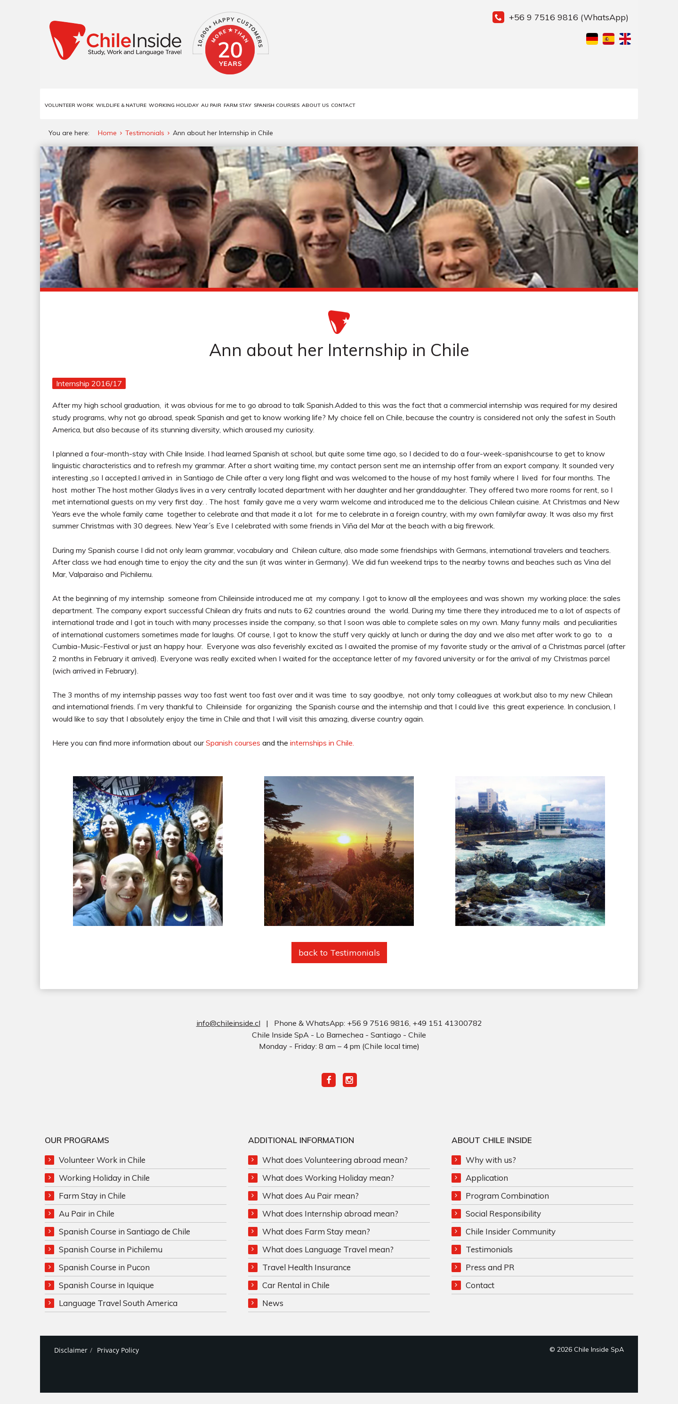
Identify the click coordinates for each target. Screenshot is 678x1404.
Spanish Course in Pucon (104, 1276)
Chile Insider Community (511, 1240)
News (272, 1312)
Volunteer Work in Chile (102, 1169)
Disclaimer (71, 1359)
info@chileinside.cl (228, 1032)
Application (487, 1187)
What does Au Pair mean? (310, 1204)
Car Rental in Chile (296, 1294)
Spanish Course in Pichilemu (110, 1258)
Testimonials (489, 1258)
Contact (343, 105)
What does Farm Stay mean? (316, 1240)
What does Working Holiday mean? (328, 1187)
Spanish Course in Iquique (106, 1294)
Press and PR (490, 1276)
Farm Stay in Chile (92, 1204)
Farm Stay (237, 105)
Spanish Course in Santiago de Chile (124, 1240)
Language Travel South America (118, 1312)
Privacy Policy (118, 1359)
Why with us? (491, 1169)
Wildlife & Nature (121, 105)
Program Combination (507, 1204)
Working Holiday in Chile (104, 1187)
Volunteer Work (69, 105)
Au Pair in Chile (86, 1222)
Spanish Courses (276, 105)
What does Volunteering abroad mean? (335, 1169)
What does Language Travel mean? (328, 1258)
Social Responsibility (503, 1222)
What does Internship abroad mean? (330, 1222)
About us (315, 105)
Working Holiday (174, 105)
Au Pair (211, 105)
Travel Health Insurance (306, 1276)
